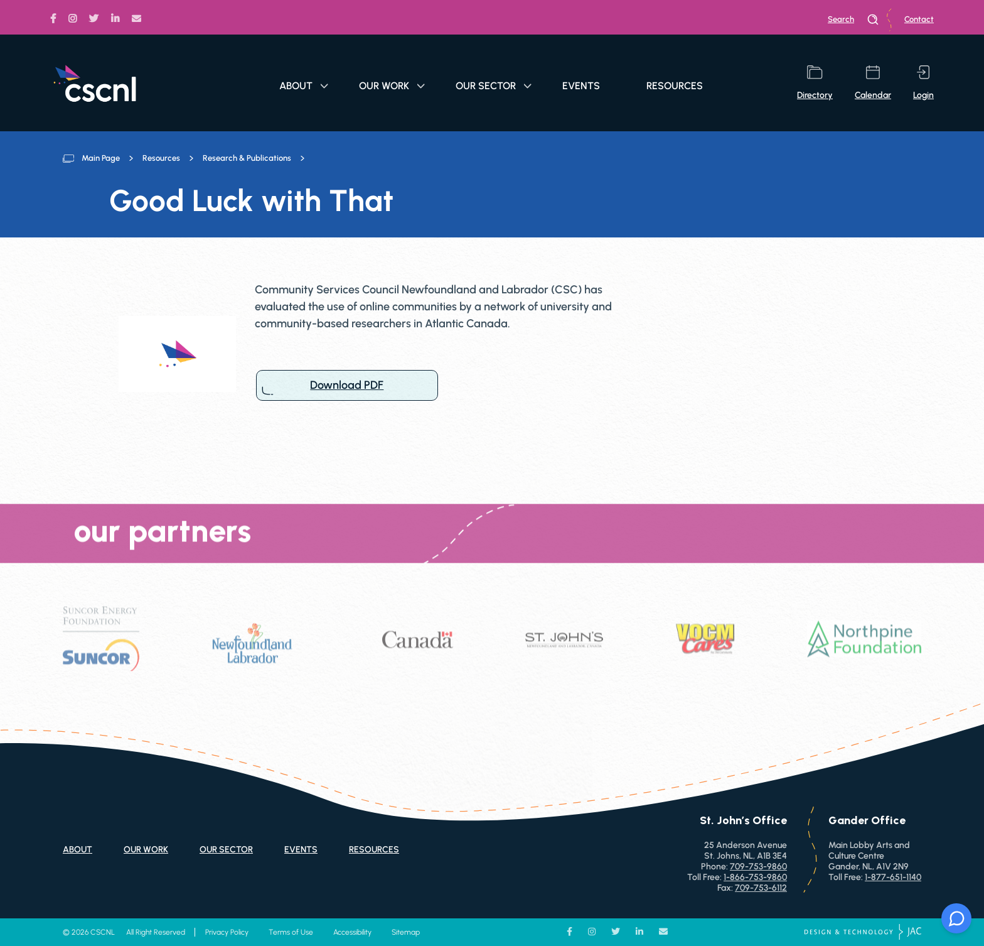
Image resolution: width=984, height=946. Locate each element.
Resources (674, 86)
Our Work (392, 86)
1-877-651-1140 (893, 877)
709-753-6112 (761, 888)
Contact (919, 19)
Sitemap (406, 932)
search (853, 19)
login (923, 83)
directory (815, 83)
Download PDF (347, 385)
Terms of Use (291, 932)
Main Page (101, 158)
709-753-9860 (758, 866)
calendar (873, 83)
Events (581, 86)
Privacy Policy (227, 932)
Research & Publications (247, 158)
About (303, 86)
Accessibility (352, 932)
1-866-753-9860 (755, 877)
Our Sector (494, 86)
